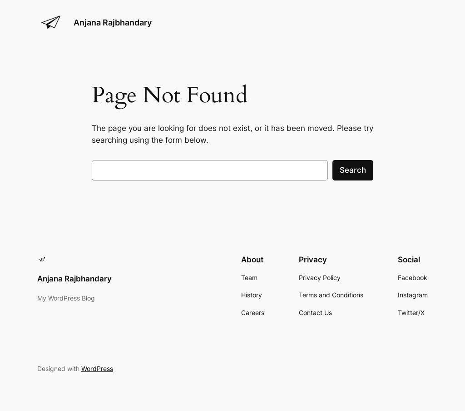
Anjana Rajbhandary (113, 22)
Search (353, 170)
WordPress (97, 368)
